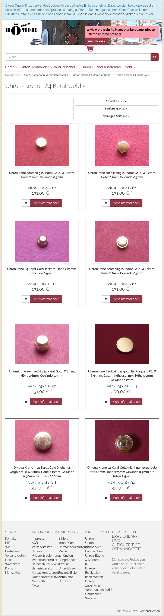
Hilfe (8, 542)
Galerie (116, 101)
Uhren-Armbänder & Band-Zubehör (49, 67)
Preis (116, 108)
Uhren (11, 67)
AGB (35, 542)
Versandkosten (15, 555)
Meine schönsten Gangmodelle (68, 556)
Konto (9, 568)
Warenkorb (12, 564)
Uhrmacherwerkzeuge (74, 547)
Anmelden (96, 41)
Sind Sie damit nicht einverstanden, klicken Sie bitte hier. (114, 14)
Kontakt (10, 538)
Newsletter (39, 581)
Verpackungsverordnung (49, 572)
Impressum (39, 538)
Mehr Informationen (46, 203)
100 (116, 116)
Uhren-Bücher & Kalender (101, 67)
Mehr (129, 67)
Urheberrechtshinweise (48, 577)
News (36, 585)
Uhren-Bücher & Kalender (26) (95, 560)
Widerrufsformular (44, 560)
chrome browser (110, 34)
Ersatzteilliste (68, 572)
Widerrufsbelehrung (46, 555)
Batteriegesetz (42, 568)
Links (8, 560)
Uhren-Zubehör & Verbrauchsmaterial (98, 585)
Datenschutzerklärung (47, 564)
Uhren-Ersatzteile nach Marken (94, 573)
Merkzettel (12, 572)
